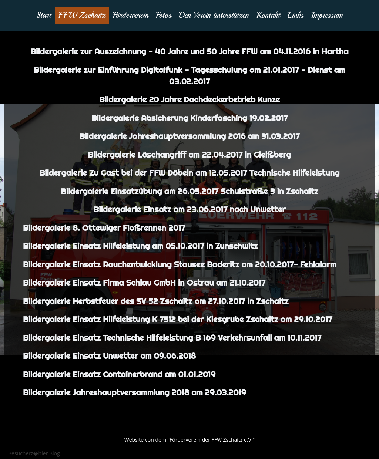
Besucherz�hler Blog (34, 453)
